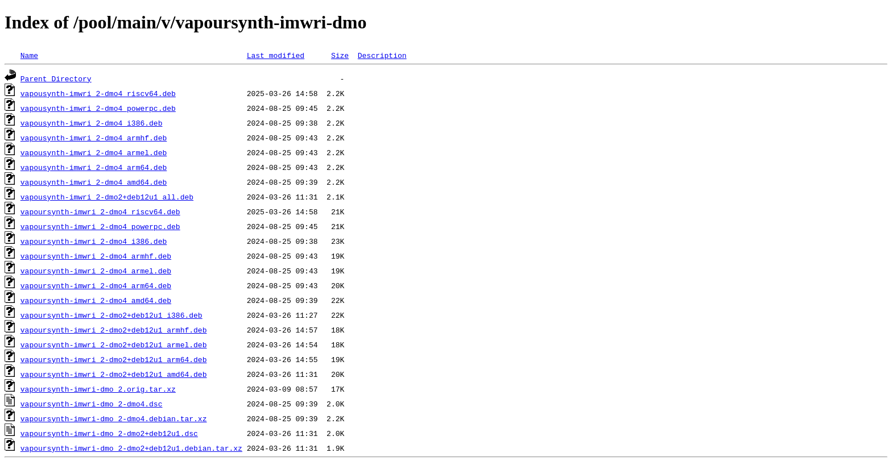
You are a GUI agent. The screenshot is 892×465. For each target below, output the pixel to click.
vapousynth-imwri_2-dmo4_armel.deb (93, 152)
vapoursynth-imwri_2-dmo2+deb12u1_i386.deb (111, 315)
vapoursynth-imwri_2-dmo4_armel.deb (95, 270)
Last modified (275, 55)
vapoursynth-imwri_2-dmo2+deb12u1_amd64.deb (113, 374)
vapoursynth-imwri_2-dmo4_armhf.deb (95, 256)
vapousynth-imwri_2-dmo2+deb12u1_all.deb (106, 197)
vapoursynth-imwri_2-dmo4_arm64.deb (95, 285)
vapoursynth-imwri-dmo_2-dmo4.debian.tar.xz (113, 418)
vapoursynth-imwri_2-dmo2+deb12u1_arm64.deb (113, 359)
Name (29, 55)
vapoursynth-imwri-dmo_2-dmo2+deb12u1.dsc (109, 433)
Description (382, 55)
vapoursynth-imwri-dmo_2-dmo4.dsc (91, 403)
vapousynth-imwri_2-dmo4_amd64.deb (93, 182)
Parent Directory (56, 78)
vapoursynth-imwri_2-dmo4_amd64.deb (95, 300)
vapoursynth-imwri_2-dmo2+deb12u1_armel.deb (113, 344)
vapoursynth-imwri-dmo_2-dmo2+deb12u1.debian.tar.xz (131, 448)
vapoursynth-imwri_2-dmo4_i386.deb (93, 241)
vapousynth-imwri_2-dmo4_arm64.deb (93, 167)
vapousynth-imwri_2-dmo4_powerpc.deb (98, 108)
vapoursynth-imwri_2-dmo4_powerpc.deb (100, 226)
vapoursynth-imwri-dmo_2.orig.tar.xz (98, 389)
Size (340, 55)
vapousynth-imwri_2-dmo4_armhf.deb (93, 137)
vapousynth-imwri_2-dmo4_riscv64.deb (98, 93)
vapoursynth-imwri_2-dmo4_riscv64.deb (100, 211)
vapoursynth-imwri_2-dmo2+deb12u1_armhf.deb (113, 330)
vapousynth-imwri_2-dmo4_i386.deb (91, 123)
